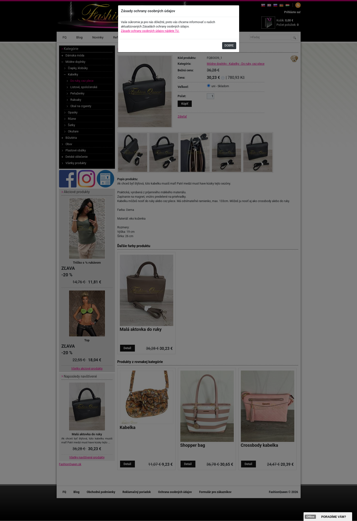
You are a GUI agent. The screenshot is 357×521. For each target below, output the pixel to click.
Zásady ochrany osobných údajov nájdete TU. (150, 31)
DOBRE (229, 45)
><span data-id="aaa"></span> (328, 516)
